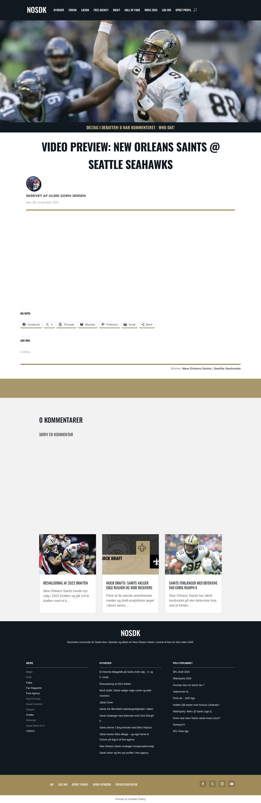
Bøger (29, 672)
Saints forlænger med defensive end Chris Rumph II (193, 585)
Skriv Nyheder (102, 784)
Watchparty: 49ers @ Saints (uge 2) (192, 711)
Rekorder (31, 720)
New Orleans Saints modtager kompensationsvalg (127, 746)
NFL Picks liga (180, 731)
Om (52, 784)
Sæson (85, 10)
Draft (116, 10)
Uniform (30, 731)
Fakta (29, 682)
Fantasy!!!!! (179, 724)
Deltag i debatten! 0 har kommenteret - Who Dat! (130, 127)
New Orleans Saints (196, 368)
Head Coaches (34, 704)
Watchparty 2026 (182, 678)
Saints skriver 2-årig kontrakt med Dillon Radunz (126, 727)
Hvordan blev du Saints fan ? (188, 685)
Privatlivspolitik (126, 784)
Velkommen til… (182, 691)
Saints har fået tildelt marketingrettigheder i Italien (126, 709)
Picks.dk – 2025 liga (184, 698)
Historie (30, 709)
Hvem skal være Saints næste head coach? (196, 718)
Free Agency (101, 10)
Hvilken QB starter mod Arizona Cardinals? (196, 705)
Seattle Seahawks (227, 368)
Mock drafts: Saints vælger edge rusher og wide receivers (129, 585)
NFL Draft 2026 (181, 672)
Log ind (166, 10)
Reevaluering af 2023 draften (65, 583)
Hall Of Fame (132, 10)
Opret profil (183, 10)
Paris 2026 (151, 10)
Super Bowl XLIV (35, 725)
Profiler (30, 715)
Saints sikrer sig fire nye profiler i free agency (124, 752)
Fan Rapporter (34, 688)
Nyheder (59, 10)
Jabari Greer (106, 702)
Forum (73, 10)
